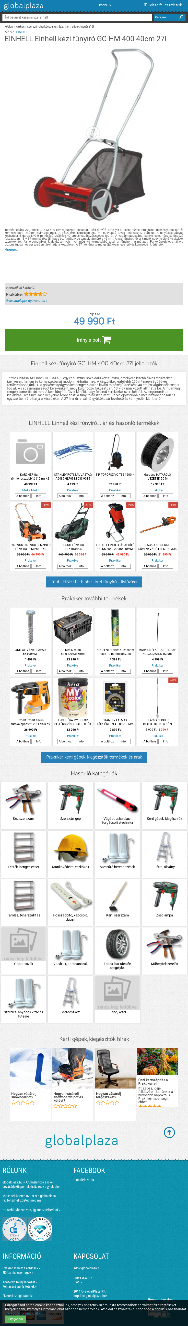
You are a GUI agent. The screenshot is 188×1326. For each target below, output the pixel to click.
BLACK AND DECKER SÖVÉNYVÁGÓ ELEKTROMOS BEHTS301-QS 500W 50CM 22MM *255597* (157, 547)
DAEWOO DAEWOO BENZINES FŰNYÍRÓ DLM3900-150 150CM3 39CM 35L (30, 547)
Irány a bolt (94, 339)
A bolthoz (22, 496)
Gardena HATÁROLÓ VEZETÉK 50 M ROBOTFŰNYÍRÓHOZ (157, 477)
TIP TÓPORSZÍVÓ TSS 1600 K (115, 474)
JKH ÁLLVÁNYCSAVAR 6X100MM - (30, 652)
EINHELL (23, 32)
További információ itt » (23, 1313)
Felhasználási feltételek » (19, 1286)
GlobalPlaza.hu (83, 1180)
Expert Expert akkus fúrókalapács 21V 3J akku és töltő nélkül (30, 722)
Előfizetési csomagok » (17, 1273)
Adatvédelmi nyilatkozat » (19, 1282)
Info (38, 496)
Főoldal (9, 26)
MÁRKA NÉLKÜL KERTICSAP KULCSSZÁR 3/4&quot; (157, 652)
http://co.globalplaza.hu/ (90, 1296)
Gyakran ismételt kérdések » (21, 1268)
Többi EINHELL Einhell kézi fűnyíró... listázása (94, 581)
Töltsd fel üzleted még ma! (24, 1200)
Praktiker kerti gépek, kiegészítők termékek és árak (94, 757)
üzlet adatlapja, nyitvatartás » (26, 301)
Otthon (20, 26)
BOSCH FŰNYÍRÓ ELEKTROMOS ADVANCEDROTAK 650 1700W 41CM (73, 547)
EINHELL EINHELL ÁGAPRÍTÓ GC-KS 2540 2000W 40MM (115, 547)
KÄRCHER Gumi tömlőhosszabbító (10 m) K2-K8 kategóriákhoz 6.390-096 (30, 477)
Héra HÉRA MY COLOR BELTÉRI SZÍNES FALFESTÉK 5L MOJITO (72, 722)
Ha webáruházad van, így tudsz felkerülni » (31, 1210)
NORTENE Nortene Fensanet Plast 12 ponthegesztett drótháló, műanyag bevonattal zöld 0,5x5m (115, 652)
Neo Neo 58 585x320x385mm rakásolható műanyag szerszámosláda (73, 652)
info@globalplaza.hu (87, 1268)
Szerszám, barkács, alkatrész (45, 26)
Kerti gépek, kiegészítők (79, 26)
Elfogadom (15, 1319)
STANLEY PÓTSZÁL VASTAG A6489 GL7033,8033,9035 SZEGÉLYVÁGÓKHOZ (73, 477)
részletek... (11, 250)
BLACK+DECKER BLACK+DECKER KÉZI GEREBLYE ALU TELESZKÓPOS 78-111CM (158, 722)
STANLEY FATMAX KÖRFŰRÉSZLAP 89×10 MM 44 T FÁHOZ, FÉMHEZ (115, 722)
